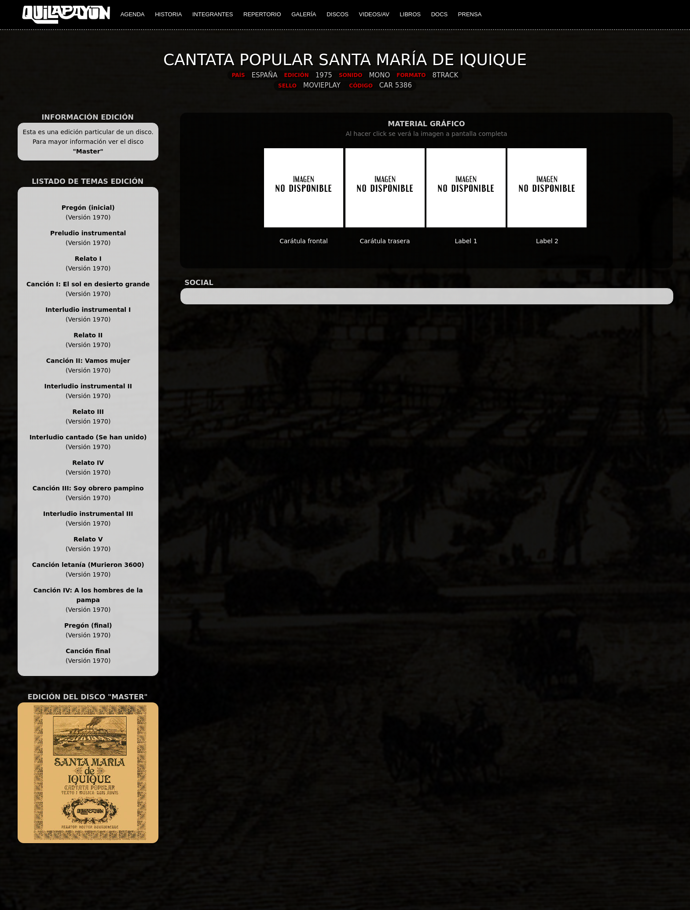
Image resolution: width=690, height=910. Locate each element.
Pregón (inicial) (88, 207)
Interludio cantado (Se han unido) (88, 437)
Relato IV (88, 462)
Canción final (88, 650)
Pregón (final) (88, 625)
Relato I (88, 258)
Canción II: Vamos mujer (88, 360)
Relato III (88, 411)
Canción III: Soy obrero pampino (88, 488)
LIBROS (410, 14)
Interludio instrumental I (88, 309)
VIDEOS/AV (374, 14)
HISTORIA (168, 14)
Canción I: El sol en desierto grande (88, 284)
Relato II (88, 335)
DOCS (439, 14)
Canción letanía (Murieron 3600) (88, 564)
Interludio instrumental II (88, 386)
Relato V (88, 539)
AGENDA (133, 14)
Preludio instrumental (88, 233)
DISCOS (338, 14)
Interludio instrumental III (88, 513)
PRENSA (469, 14)
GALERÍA (303, 14)
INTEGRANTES (212, 14)
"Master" (88, 151)
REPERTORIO (262, 14)
